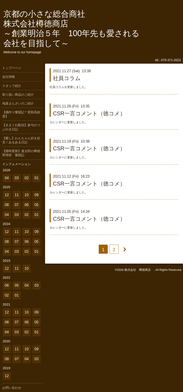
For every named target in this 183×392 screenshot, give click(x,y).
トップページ (11, 68)
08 (7, 205)
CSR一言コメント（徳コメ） (89, 113)
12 (7, 195)
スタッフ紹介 (11, 86)
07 (17, 205)
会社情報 (8, 77)
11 (17, 195)
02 (27, 178)
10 (27, 195)
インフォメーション (16, 164)
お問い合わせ (11, 388)
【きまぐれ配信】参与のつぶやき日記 (21, 127)
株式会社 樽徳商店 (139, 269)
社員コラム (67, 78)
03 (17, 178)
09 (36, 195)
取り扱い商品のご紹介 (18, 94)
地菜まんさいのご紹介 (18, 103)
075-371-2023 (171, 60)
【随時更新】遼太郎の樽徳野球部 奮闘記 (21, 153)
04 (7, 178)
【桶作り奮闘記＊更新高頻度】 (21, 114)
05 (36, 205)
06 (27, 205)
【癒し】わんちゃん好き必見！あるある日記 (21, 140)
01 (36, 178)
